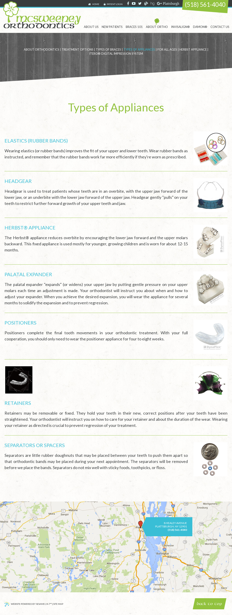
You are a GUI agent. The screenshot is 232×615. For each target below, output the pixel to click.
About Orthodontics (41, 49)
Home (93, 4)
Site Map (58, 604)
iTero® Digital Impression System (116, 53)
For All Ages (167, 49)
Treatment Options (77, 49)
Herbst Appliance (193, 49)
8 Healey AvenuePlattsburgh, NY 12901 (171, 524)
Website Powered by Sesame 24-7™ (28, 604)
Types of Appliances (139, 49)
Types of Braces (108, 49)
